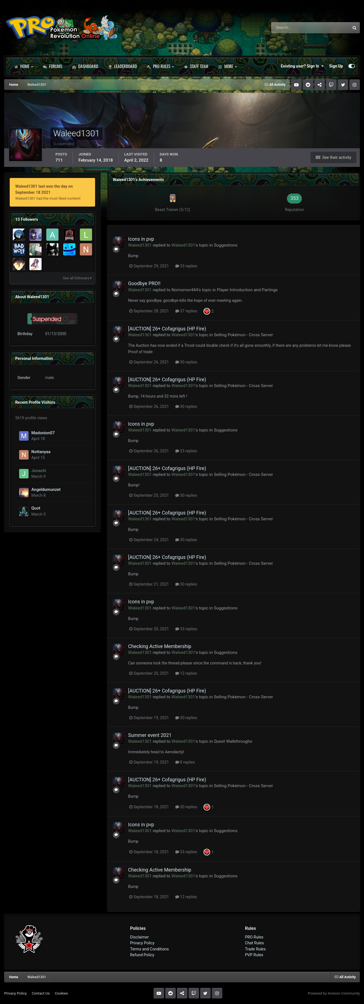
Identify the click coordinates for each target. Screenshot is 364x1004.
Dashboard (85, 66)
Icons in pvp (141, 239)
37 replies (186, 311)
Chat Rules (254, 943)
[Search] (295, 27)
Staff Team (196, 66)
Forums (52, 66)
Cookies (61, 993)
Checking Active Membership (159, 646)
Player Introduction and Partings (247, 289)
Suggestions (225, 245)
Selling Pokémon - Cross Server (243, 334)
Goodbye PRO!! (144, 283)
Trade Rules (255, 949)
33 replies (186, 266)
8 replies (185, 762)
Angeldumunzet (46, 489)
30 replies (186, 362)
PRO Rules (160, 66)
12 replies (186, 673)
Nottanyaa (40, 451)
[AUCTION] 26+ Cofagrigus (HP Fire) (167, 329)
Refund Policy (142, 955)
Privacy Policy (142, 943)
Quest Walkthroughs (233, 741)
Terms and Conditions (149, 949)
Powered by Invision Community (334, 993)
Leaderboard (122, 66)
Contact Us (41, 993)
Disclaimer (139, 937)
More (227, 66)
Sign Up (336, 66)
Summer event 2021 (150, 735)
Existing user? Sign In (302, 66)
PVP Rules (254, 955)
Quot (35, 508)
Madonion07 (43, 432)
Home (23, 66)
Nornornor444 (184, 289)
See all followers (77, 278)
